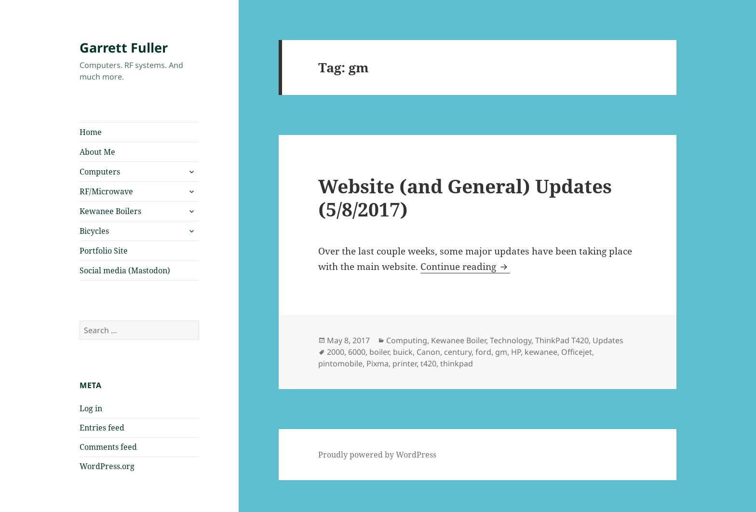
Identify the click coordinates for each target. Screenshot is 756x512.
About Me (97, 152)
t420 (428, 363)
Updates (608, 340)
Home (91, 132)
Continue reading (465, 266)
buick (403, 352)
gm (501, 352)
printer (404, 363)
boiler (379, 352)
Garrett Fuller (124, 47)
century (458, 352)
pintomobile (340, 363)
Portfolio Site (104, 250)
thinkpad (456, 363)
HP (516, 352)
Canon (428, 352)
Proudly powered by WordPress (377, 454)
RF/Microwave (106, 191)
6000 (356, 352)
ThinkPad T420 (562, 340)
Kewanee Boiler (458, 340)
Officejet (576, 352)
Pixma (377, 363)
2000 (335, 352)
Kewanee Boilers (110, 211)
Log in (91, 408)
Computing (406, 340)
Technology (510, 340)
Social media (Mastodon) (125, 270)
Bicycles (94, 231)
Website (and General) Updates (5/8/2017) (465, 197)
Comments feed (108, 447)
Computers (100, 171)
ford (483, 352)
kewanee (541, 352)
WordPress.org (107, 466)
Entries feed (102, 427)
